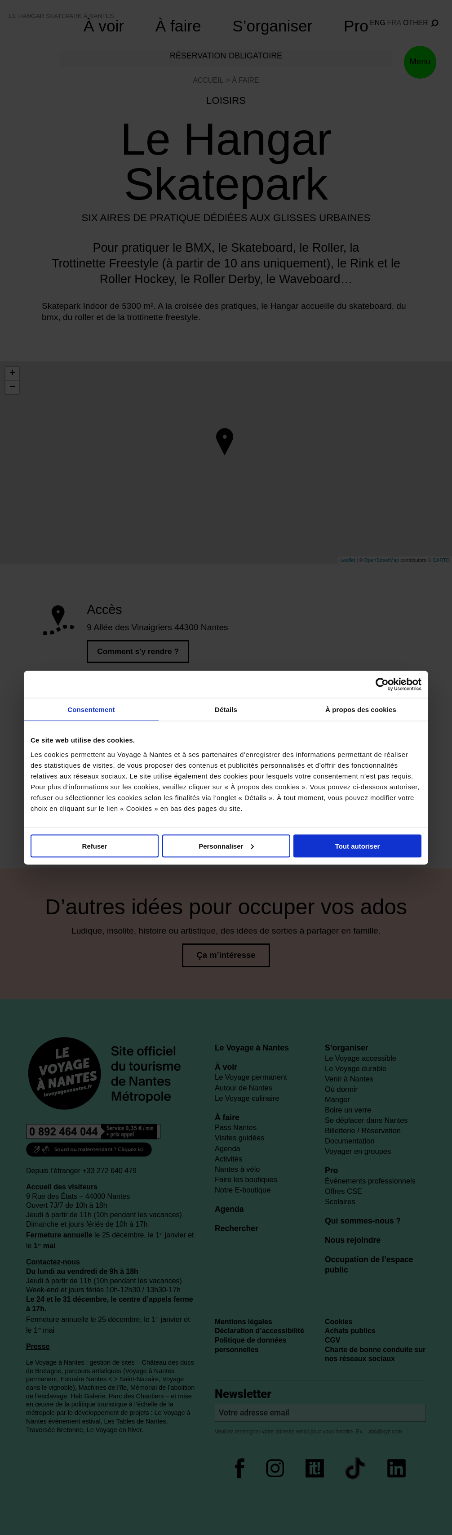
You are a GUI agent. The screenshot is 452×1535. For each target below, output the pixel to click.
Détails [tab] (226, 709)
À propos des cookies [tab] (360, 709)
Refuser (94, 846)
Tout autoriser (357, 846)
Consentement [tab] (91, 709)
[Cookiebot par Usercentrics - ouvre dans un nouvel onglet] (382, 684)
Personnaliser (226, 846)
